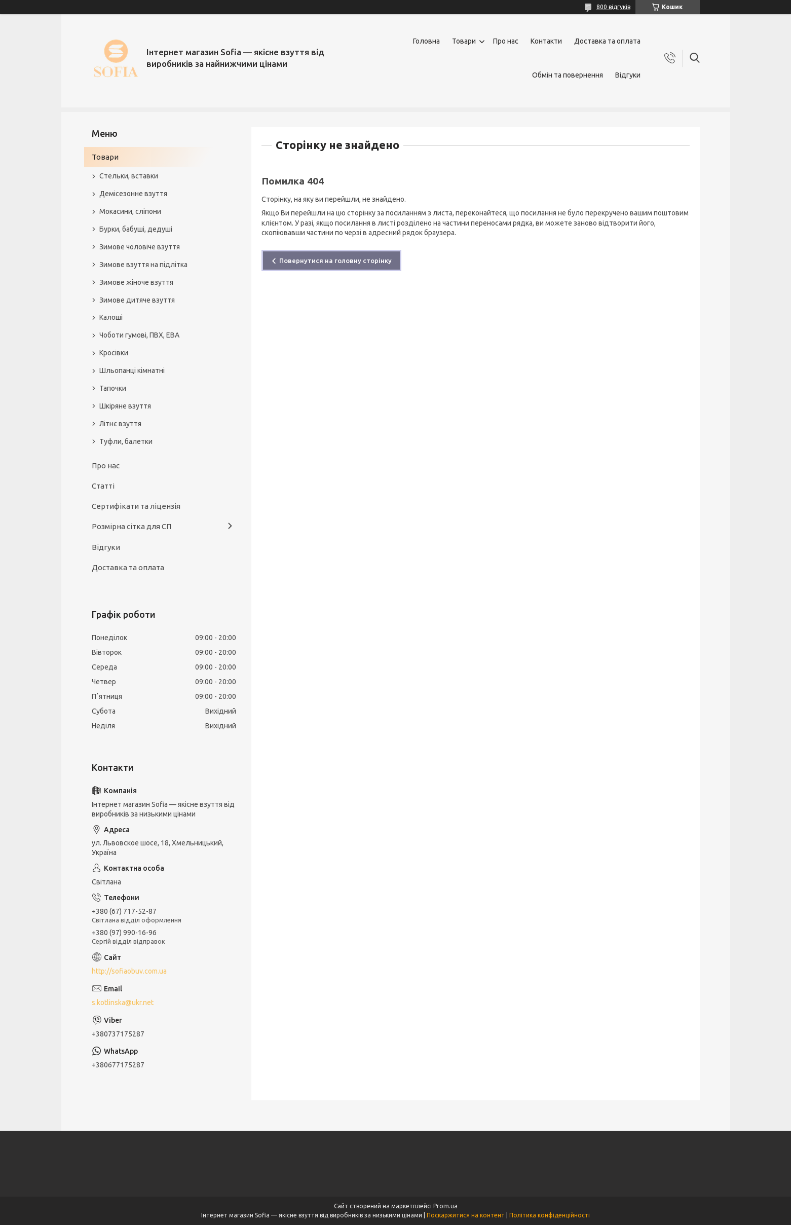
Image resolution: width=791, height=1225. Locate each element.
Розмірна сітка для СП (131, 526)
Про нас (505, 41)
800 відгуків (613, 7)
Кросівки (113, 353)
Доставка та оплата (607, 41)
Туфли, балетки (126, 441)
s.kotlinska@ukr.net (123, 1002)
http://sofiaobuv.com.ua (129, 971)
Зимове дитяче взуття (137, 300)
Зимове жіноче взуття (136, 282)
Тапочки (112, 388)
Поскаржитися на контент (466, 1215)
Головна (426, 41)
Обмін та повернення (567, 75)
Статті (103, 485)
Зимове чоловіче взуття (139, 247)
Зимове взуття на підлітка (143, 265)
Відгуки (628, 75)
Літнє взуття (120, 424)
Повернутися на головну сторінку (335, 260)
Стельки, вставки (128, 176)
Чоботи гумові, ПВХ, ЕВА (139, 335)
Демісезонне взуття (133, 194)
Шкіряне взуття (125, 406)
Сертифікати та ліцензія (136, 506)
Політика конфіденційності (549, 1215)
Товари (464, 41)
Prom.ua (445, 1206)
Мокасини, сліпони (130, 211)
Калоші (111, 317)
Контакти (546, 41)
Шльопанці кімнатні (132, 370)
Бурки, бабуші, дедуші (135, 229)
